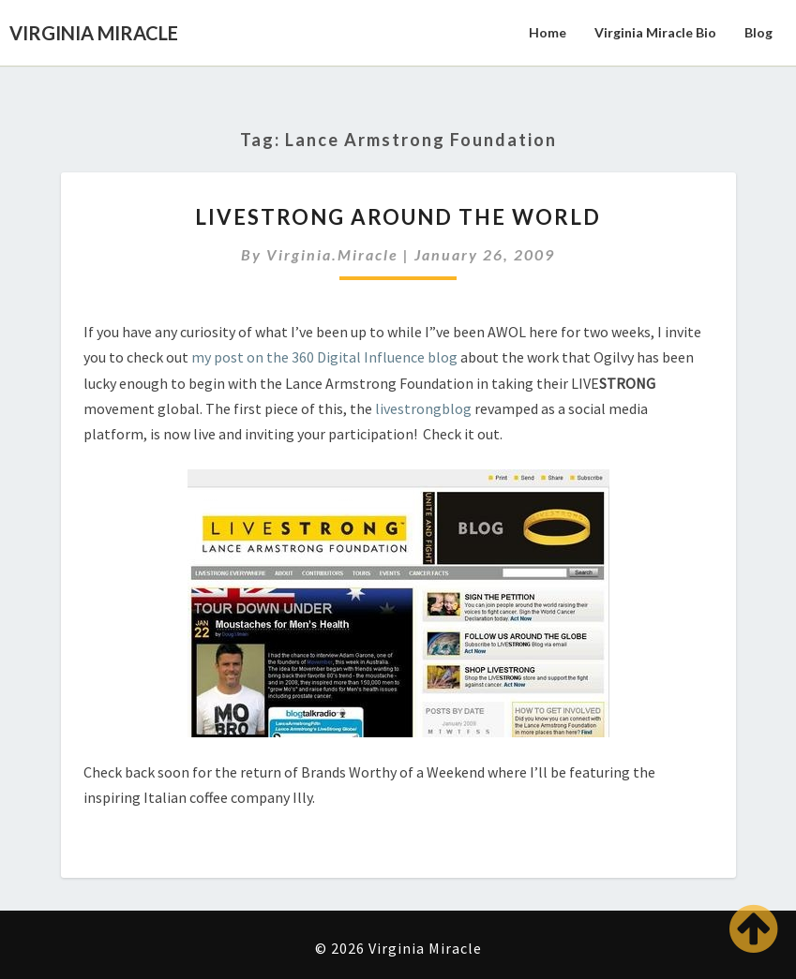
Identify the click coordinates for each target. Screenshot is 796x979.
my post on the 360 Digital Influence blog (324, 357)
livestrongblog (423, 408)
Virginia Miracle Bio (655, 32)
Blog (758, 32)
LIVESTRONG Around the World (398, 217)
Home (547, 32)
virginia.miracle (332, 254)
